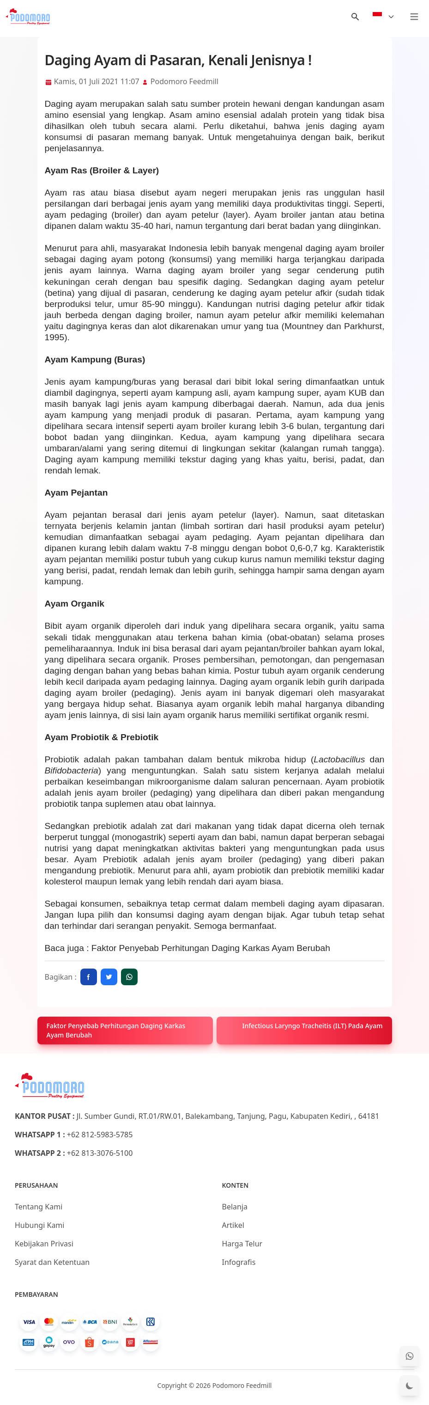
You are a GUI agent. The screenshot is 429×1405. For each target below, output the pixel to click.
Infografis (239, 1262)
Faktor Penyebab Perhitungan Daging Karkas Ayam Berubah (210, 948)
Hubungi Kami (39, 1225)
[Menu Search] (355, 16)
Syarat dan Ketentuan (52, 1262)
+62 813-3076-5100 (100, 1153)
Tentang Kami (38, 1207)
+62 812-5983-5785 (100, 1134)
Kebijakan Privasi (44, 1244)
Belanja (235, 1207)
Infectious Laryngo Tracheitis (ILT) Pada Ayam (312, 1025)
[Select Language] (383, 16)
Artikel (233, 1225)
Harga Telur (242, 1244)
